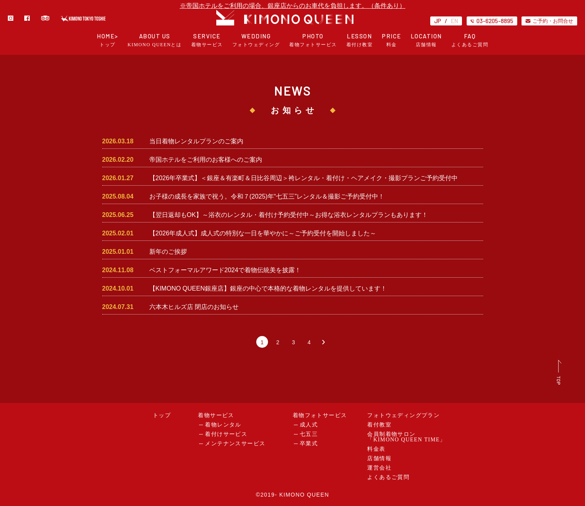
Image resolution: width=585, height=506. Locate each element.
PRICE (391, 40)
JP (437, 20)
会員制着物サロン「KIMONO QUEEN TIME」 (406, 437)
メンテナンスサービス (235, 443)
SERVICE (207, 40)
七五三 (309, 434)
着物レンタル (223, 425)
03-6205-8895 (492, 20)
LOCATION (426, 40)
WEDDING (256, 40)
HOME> (107, 40)
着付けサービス (226, 434)
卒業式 (309, 443)
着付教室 (379, 425)
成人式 (309, 425)
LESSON (359, 40)
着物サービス (216, 415)
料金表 (376, 449)
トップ (162, 415)
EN (454, 20)
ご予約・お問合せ (549, 21)
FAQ (470, 40)
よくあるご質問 (388, 477)
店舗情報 (379, 458)
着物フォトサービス (320, 415)
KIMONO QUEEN (304, 495)
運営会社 (379, 468)
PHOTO (313, 40)
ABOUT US (155, 40)
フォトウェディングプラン (403, 415)
